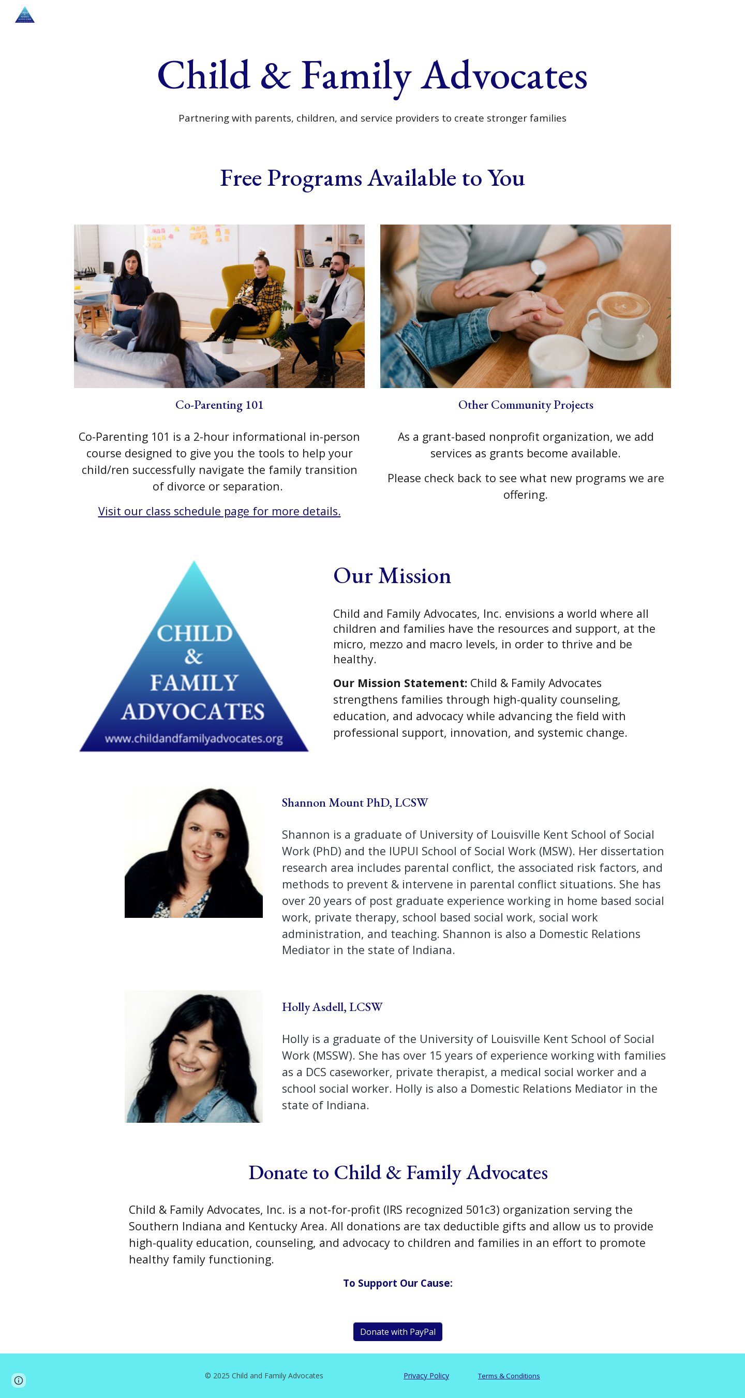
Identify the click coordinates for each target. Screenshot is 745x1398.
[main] (372, 85)
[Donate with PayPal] (398, 1332)
